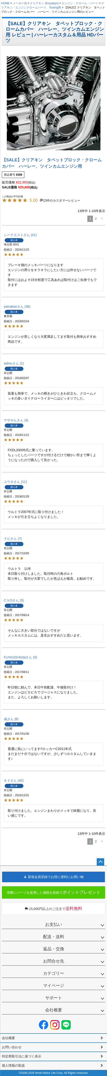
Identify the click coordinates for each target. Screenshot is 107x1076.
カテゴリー (53, 973)
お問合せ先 (53, 961)
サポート (53, 997)
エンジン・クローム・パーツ (80, 3)
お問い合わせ (12, 1047)
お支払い (53, 924)
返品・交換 (53, 949)
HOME (5, 3)
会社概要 (53, 1010)
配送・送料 (53, 936)
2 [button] (96, 219)
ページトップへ (100, 862)
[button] (102, 218)
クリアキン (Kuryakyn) (44, 3)
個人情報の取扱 (13, 1065)
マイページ (53, 985)
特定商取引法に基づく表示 (21, 1056)
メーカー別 (20, 3)
